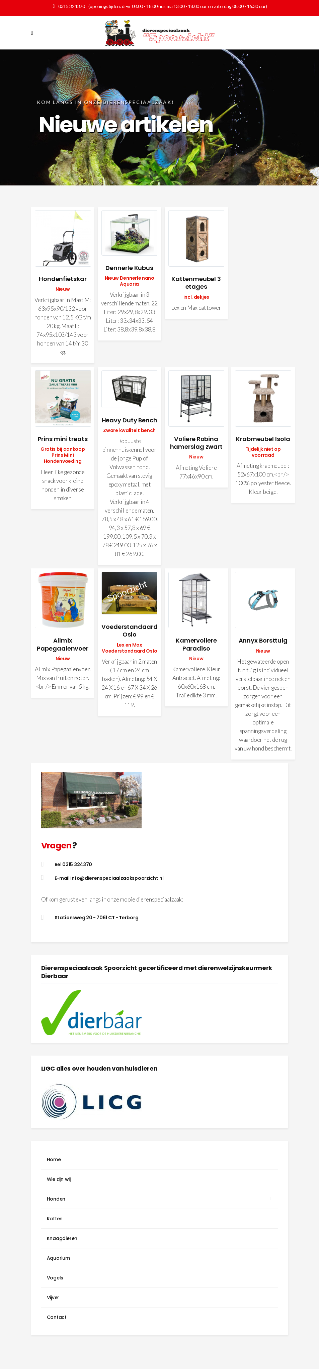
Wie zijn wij (59, 1179)
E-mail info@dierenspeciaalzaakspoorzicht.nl (109, 878)
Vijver (53, 1297)
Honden (56, 1199)
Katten (55, 1218)
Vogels (55, 1277)
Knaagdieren (62, 1238)
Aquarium (58, 1258)
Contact (57, 1317)
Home (54, 1159)
